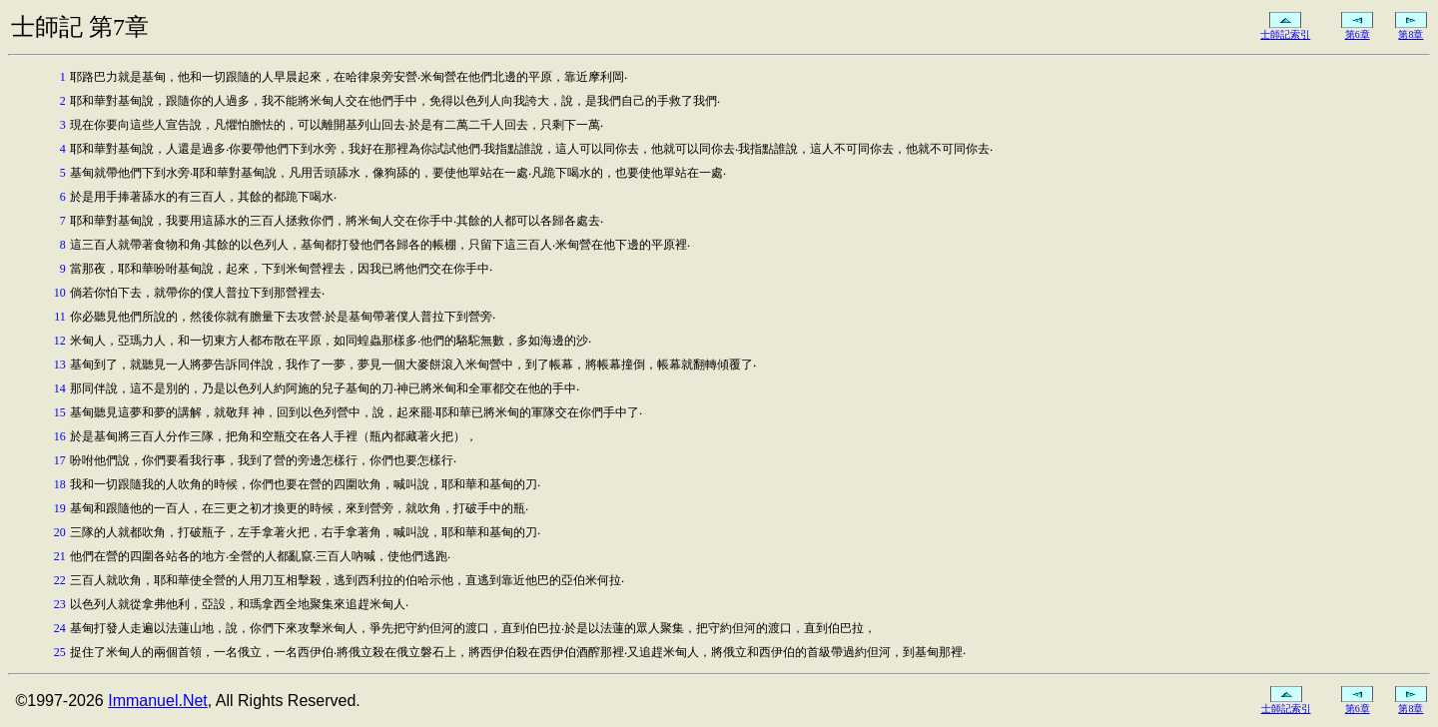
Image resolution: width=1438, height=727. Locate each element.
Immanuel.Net (158, 700)
